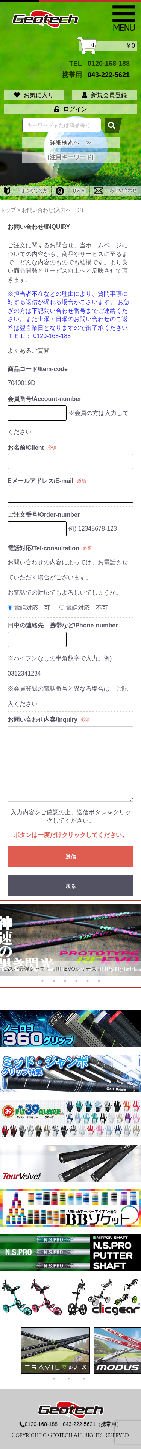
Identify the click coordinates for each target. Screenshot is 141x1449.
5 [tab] (54, 970)
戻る (70, 886)
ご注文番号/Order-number (44, 514)
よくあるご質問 (29, 350)
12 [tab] (132, 970)
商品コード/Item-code (38, 369)
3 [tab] (31, 970)
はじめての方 (25, 190)
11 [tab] (121, 970)
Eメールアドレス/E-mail (40, 481)
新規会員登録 (104, 95)
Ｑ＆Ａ (70, 190)
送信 (70, 857)
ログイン (70, 109)
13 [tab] (42, 981)
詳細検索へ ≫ (71, 142)
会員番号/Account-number (44, 399)
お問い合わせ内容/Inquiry (42, 719)
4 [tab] (42, 970)
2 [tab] (20, 970)
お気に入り (34, 95)
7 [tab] (76, 970)
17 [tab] (87, 981)
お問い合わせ (115, 190)
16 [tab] (76, 981)
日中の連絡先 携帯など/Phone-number (63, 625)
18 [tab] (99, 981)
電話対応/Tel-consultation (43, 548)
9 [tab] (99, 970)
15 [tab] (65, 981)
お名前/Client (26, 447)
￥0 (107, 46)
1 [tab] (8, 970)
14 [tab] (54, 981)
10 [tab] (110, 970)
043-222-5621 (109, 74)
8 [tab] (87, 970)
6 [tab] (65, 970)
